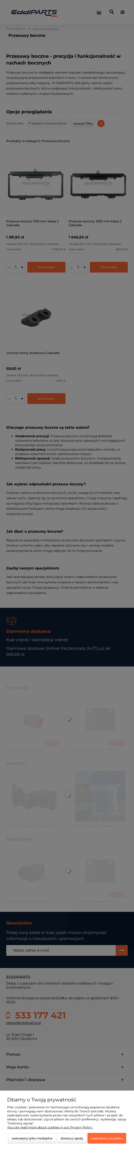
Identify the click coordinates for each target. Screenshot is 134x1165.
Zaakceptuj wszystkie (107, 1138)
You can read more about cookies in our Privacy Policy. (50, 1127)
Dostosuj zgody (72, 1138)
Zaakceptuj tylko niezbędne (32, 1138)
